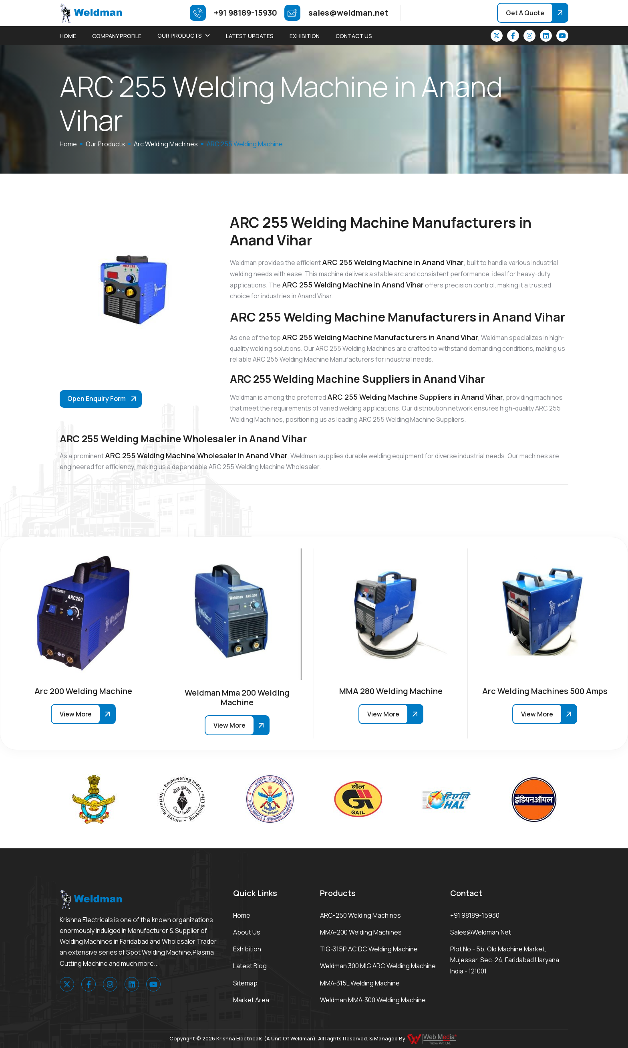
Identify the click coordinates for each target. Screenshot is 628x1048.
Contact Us (354, 36)
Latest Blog (250, 965)
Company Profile (116, 36)
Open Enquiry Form (96, 398)
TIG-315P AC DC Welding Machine (369, 949)
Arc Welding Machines (166, 144)
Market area (251, 999)
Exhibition (305, 36)
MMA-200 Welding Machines (361, 932)
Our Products (179, 35)
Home (68, 36)
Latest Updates (250, 36)
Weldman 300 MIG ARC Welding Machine (378, 965)
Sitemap (245, 983)
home (68, 144)
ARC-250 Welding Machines (360, 915)
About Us (246, 932)
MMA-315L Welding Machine (360, 983)
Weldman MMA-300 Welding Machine (373, 999)
